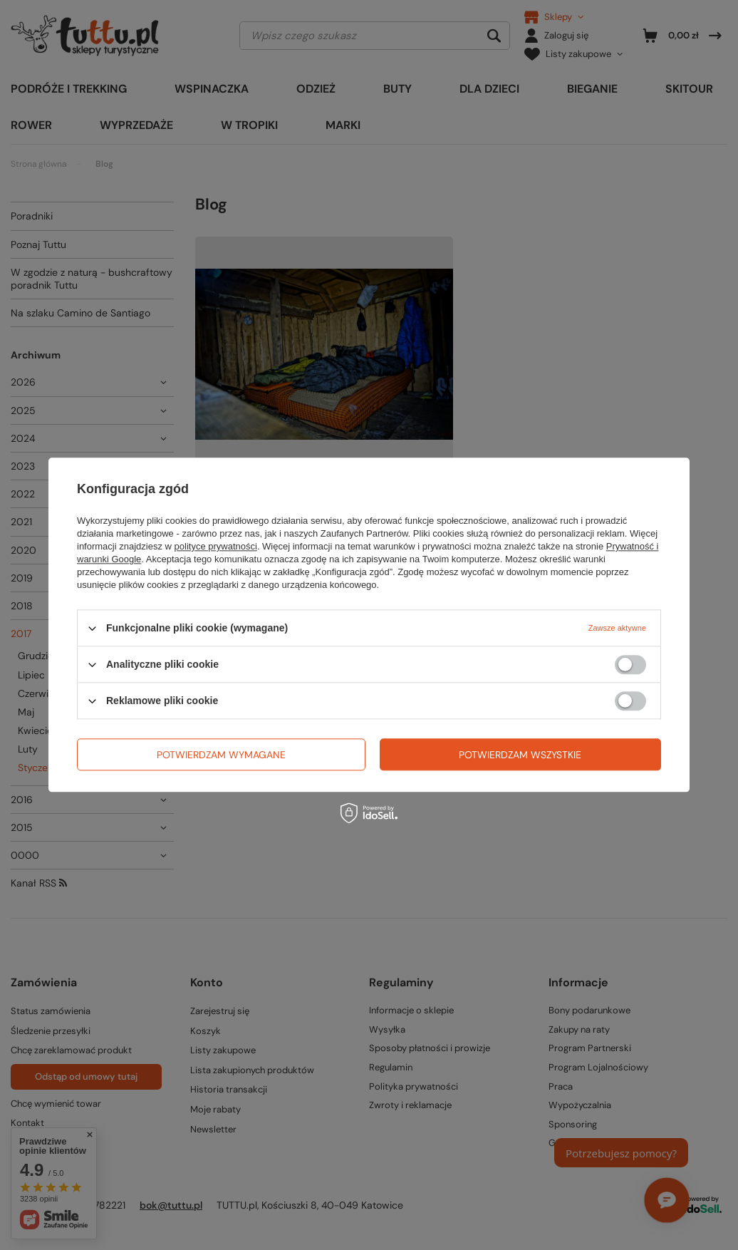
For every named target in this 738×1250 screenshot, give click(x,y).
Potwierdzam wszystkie (520, 754)
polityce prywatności (216, 546)
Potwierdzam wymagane (221, 754)
